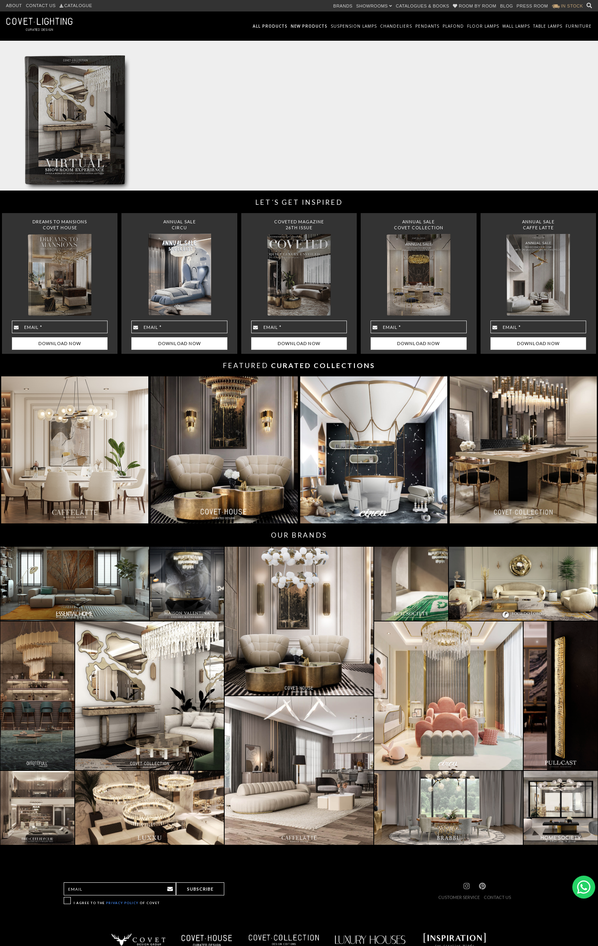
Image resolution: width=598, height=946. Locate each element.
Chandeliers (396, 26)
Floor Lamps (483, 26)
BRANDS (343, 6)
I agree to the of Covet (117, 903)
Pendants (427, 26)
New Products (309, 26)
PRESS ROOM (532, 6)
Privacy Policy (122, 903)
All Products (270, 26)
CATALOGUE (76, 5)
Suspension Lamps (354, 26)
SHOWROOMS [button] (374, 6)
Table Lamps (547, 26)
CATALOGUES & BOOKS (422, 6)
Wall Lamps (516, 26)
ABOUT (14, 5)
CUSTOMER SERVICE (459, 897)
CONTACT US (41, 5)
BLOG (506, 6)
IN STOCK (567, 6)
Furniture (579, 26)
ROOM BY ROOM (475, 6)
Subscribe (200, 888)
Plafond (453, 26)
